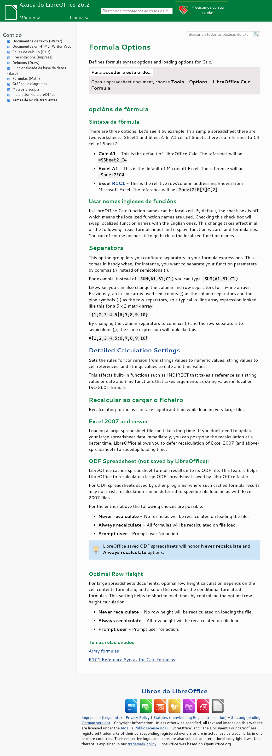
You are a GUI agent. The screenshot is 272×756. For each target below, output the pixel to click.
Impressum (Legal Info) (101, 717)
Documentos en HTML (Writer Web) (42, 46)
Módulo (27, 17)
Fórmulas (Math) (26, 78)
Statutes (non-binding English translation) (189, 717)
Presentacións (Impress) (32, 57)
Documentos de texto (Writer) (37, 41)
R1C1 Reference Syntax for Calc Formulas (132, 659)
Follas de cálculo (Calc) (31, 51)
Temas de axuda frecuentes (34, 100)
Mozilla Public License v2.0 (144, 728)
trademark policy (142, 743)
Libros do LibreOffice (174, 691)
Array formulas (104, 651)
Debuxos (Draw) (26, 62)
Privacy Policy (138, 717)
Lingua (77, 17)
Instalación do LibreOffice (33, 94)
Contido (12, 35)
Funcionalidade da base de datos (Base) (36, 70)
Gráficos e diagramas (29, 83)
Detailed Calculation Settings (134, 350)
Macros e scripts (26, 89)
